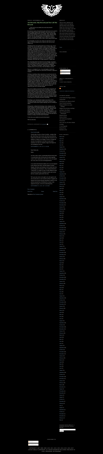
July (60, 145)
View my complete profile (67, 91)
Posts (62, 70)
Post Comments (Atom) (38, 194)
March (61, 136)
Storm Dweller (34, 132)
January (61, 157)
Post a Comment (31, 189)
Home (42, 191)
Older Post (55, 191)
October (61, 151)
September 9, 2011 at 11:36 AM (40, 146)
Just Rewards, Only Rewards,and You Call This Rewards (42, 23)
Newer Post (30, 191)
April (61, 138)
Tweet (61, 47)
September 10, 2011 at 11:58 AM (40, 185)
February (61, 159)
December (62, 155)
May (60, 140)
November (62, 153)
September (62, 149)
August (61, 147)
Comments (63, 73)
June (60, 142)
